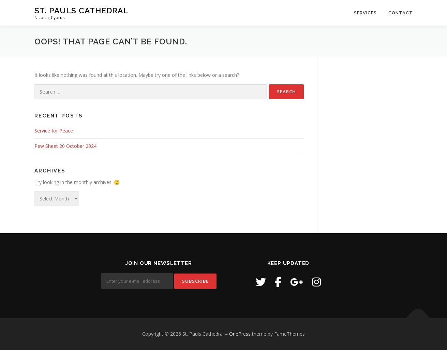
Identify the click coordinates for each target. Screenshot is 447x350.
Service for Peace (53, 130)
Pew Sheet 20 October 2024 (65, 146)
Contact (400, 12)
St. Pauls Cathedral (81, 10)
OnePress (240, 334)
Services (365, 12)
